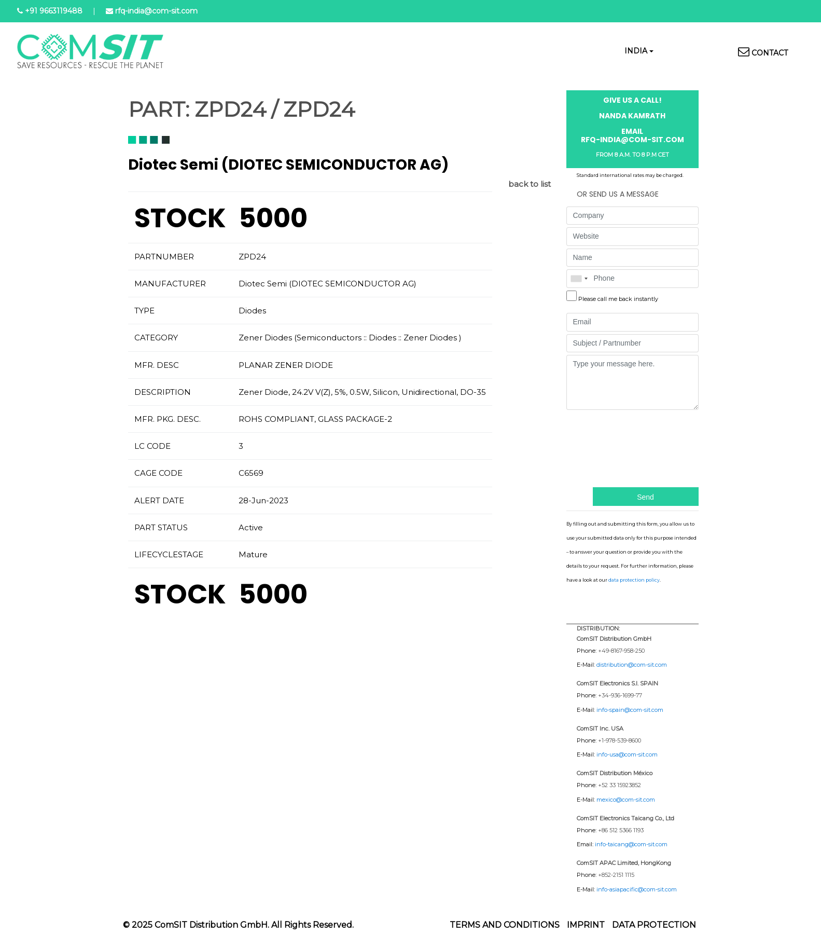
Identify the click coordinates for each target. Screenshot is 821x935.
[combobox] (579, 278)
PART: (158, 109)
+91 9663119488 (53, 11)
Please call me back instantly (618, 298)
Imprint (586, 925)
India (635, 51)
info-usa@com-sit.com (627, 754)
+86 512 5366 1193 (621, 830)
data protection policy (634, 580)
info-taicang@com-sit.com (631, 844)
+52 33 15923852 (619, 785)
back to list (529, 184)
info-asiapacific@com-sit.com (636, 889)
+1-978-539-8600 (619, 740)
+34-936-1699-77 (620, 695)
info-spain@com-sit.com (629, 709)
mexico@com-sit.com (625, 799)
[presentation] (608, 447)
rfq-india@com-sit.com (156, 11)
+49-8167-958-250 (621, 650)
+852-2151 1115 (616, 874)
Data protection (654, 925)
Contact (770, 53)
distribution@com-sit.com (631, 664)
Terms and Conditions (505, 925)
